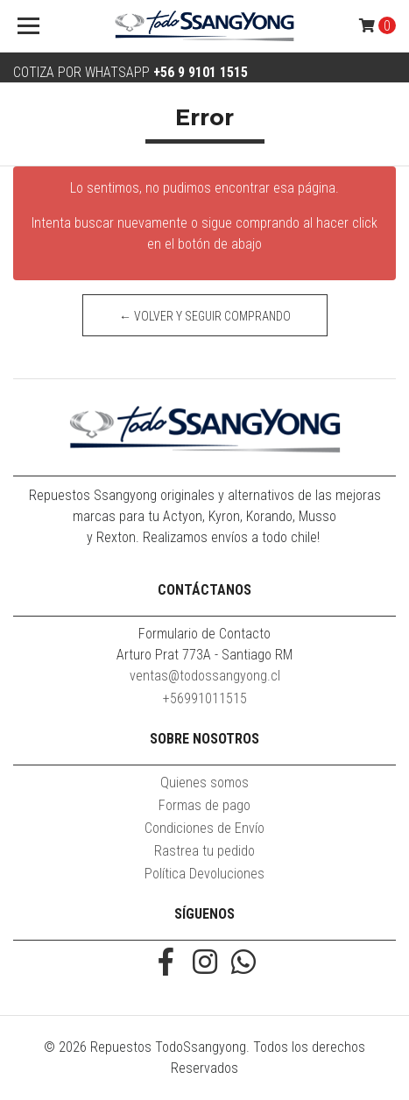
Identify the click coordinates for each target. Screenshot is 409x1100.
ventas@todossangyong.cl (205, 675)
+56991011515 (205, 698)
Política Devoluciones (204, 873)
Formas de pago (204, 805)
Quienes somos (204, 782)
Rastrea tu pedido (204, 851)
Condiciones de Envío (204, 828)
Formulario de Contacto (204, 633)
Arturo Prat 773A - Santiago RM (204, 654)
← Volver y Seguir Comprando (205, 316)
